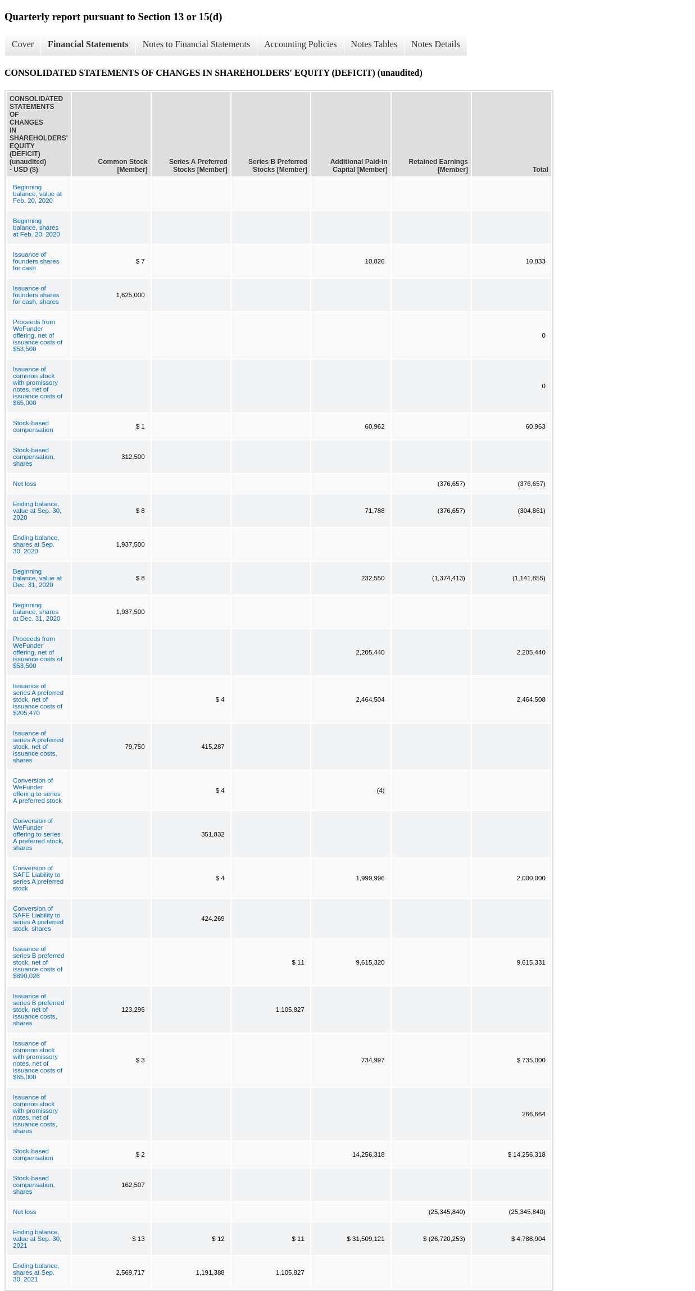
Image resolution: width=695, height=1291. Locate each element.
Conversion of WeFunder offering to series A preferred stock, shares (38, 834)
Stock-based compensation (33, 426)
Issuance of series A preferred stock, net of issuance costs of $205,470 (38, 699)
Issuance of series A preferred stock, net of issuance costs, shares (38, 746)
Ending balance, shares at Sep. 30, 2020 (36, 544)
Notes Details (435, 44)
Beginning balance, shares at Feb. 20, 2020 (36, 227)
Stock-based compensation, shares (34, 457)
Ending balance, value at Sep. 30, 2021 (37, 1239)
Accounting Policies (300, 44)
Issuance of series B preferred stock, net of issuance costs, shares (38, 1009)
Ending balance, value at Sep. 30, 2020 (37, 511)
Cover (23, 44)
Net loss (25, 483)
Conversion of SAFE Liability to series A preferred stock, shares (38, 918)
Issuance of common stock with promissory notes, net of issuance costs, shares (35, 1114)
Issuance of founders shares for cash (36, 261)
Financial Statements (88, 44)
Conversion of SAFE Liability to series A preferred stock (38, 878)
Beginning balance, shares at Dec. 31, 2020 (36, 612)
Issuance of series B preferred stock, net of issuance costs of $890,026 (38, 962)
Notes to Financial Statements (197, 44)
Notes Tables (374, 44)
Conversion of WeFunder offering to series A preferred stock (37, 790)
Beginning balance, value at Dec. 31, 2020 (37, 578)
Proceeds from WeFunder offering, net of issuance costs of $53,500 (37, 335)
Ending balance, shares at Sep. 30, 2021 (36, 1272)
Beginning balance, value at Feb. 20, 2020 (37, 194)
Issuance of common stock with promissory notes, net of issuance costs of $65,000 (37, 386)
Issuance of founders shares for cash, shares (36, 295)
